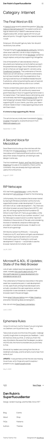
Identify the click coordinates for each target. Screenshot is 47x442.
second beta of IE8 (30, 97)
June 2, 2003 (7, 310)
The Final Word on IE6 (18, 21)
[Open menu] (42, 3)
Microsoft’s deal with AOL (24, 271)
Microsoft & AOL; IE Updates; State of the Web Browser (23, 262)
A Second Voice (20, 151)
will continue (18, 194)
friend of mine (10, 26)
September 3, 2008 (9, 129)
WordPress (40, 438)
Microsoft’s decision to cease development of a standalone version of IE (20, 275)
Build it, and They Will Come (29, 162)
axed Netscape (20, 191)
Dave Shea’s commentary (25, 304)
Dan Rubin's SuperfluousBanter (17, 3)
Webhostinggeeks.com (11, 123)
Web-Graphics (35, 297)
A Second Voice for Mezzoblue (16, 141)
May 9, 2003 (7, 369)
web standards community (27, 50)
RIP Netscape (12, 186)
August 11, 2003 (8, 175)
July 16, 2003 (7, 249)
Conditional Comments (11, 71)
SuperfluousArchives (22, 363)
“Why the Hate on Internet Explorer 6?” (23, 27)
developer (31, 55)
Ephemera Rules (14, 321)
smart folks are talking (16, 297)
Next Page (38, 385)
